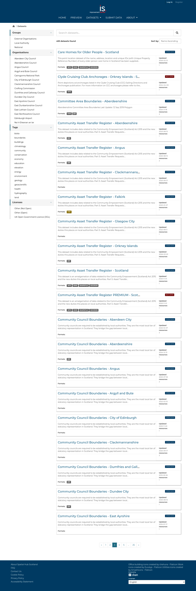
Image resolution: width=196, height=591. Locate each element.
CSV (69, 212)
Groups (16, 32)
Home (62, 17)
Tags (15, 127)
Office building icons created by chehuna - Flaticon (153, 564)
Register (179, 2)
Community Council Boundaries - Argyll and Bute (96, 393)
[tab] (32, 33)
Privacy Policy (17, 578)
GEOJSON (94, 67)
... (128, 545)
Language (131, 578)
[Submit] (177, 33)
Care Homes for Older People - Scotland (88, 52)
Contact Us (16, 571)
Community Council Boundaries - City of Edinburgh (97, 418)
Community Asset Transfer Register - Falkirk (91, 197)
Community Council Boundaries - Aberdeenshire (95, 344)
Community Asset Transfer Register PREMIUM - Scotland (101, 295)
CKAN (133, 574)
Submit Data (114, 17)
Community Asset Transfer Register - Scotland (93, 270)
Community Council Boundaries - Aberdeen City (95, 319)
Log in (170, 2)
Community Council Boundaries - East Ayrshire (94, 516)
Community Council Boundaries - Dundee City (93, 491)
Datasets (92, 17)
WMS (75, 67)
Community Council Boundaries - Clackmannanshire (98, 442)
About (131, 17)
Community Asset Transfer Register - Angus (91, 148)
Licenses (17, 202)
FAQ (13, 568)
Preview (76, 17)
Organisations (20, 52)
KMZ (69, 114)
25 (134, 545)
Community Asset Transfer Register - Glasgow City (96, 221)
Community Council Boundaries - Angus (89, 369)
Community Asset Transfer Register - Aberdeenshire (98, 123)
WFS (69, 67)
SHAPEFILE (84, 67)
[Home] (14, 26)
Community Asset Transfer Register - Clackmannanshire (101, 172)
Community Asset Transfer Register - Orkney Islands (98, 246)
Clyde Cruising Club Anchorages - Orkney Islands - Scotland (103, 77)
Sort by (154, 41)
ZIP (74, 114)
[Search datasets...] (115, 33)
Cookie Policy (17, 575)
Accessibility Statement (22, 581)
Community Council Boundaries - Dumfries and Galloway (101, 467)
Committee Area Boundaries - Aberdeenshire (92, 101)
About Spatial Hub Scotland (24, 564)
